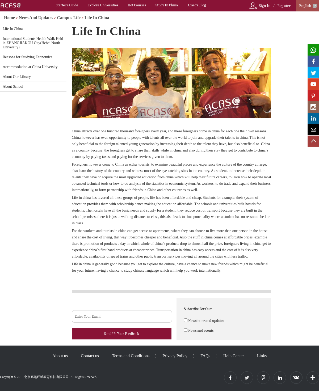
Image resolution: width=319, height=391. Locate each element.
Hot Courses (137, 5)
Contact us (90, 356)
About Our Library (17, 77)
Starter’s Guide (67, 5)
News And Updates (36, 17)
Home (9, 17)
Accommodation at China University (30, 67)
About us (60, 356)
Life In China (97, 17)
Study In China (167, 5)
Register (284, 5)
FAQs (205, 356)
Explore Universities (102, 5)
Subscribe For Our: (198, 309)
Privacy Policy (174, 356)
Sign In (264, 5)
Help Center (233, 356)
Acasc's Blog (196, 5)
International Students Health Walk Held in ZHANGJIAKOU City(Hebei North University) (33, 43)
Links (262, 356)
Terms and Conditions (130, 356)
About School (13, 87)
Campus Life (69, 17)
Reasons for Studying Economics (27, 57)
